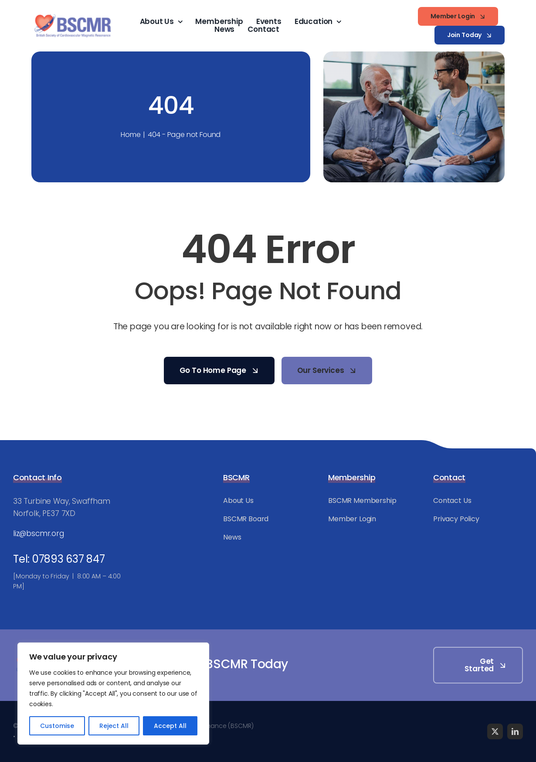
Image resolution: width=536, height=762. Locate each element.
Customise (57, 725)
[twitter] (495, 731)
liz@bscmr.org (38, 533)
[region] (113, 693)
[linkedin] (515, 731)
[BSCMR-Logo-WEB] (72, 15)
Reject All (114, 725)
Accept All (170, 725)
